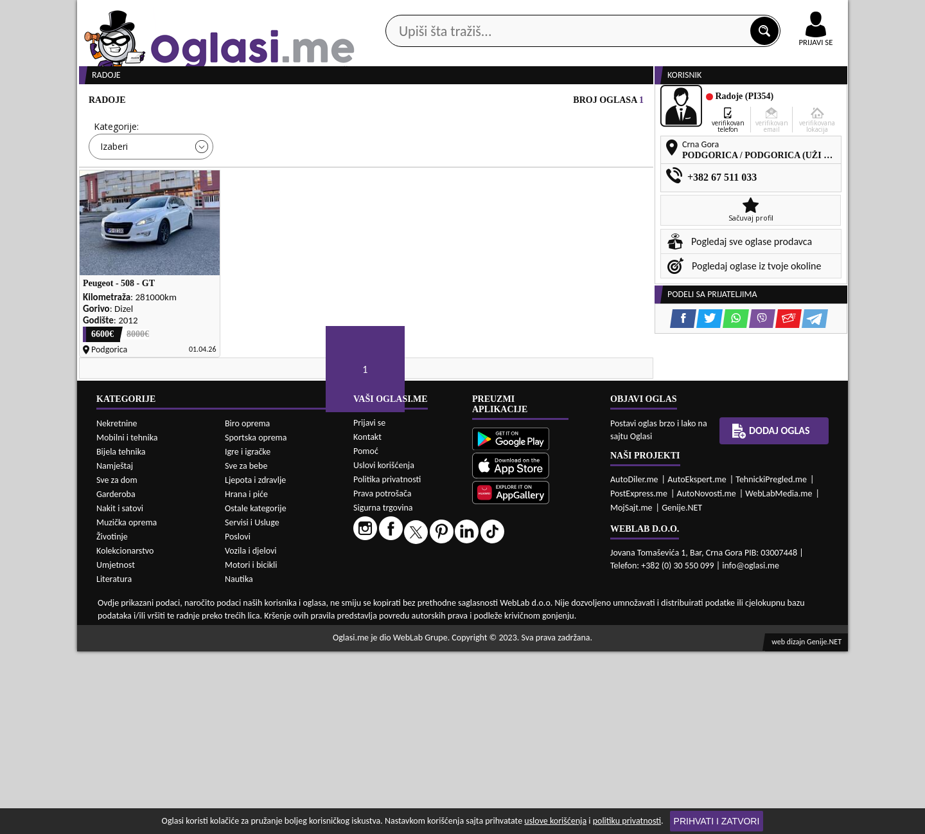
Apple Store (473, 12)
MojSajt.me (631, 690)
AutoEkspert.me (697, 662)
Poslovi (238, 719)
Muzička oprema (126, 705)
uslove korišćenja (555, 820)
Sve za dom (116, 662)
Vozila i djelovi (251, 733)
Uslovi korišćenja (383, 647)
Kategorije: (116, 175)
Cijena (250, 175)
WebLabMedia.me (778, 676)
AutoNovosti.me (706, 676)
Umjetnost (115, 747)
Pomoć (365, 633)
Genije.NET (682, 690)
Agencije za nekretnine (492, 102)
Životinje (112, 719)
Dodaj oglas (808, 102)
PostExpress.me (638, 676)
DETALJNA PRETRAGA (224, 232)
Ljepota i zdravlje (255, 662)
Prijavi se (369, 605)
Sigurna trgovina (383, 690)
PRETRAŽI (507, 232)
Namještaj (114, 648)
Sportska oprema (256, 620)
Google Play (392, 12)
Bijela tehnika (121, 634)
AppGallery (554, 13)
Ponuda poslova (712, 102)
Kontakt (699, 12)
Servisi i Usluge (252, 705)
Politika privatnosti (387, 662)
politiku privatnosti (627, 820)
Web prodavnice (269, 102)
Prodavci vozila (372, 102)
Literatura (114, 761)
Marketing (629, 13)
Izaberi (114, 195)
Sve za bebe (246, 648)
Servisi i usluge (610, 102)
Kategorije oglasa (160, 102)
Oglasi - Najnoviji (569, 194)
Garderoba (116, 676)
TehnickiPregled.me (771, 662)
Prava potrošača (382, 676)
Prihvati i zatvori (717, 821)
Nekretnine (116, 606)
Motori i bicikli (251, 747)
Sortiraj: (540, 175)
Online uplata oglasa (789, 13)
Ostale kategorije (255, 690)
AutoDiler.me (634, 662)
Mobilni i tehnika (127, 620)
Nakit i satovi (119, 690)
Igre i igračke (247, 634)
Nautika (239, 761)
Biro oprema (247, 606)
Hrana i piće (246, 676)
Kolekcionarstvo (125, 733)
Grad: (391, 175)
